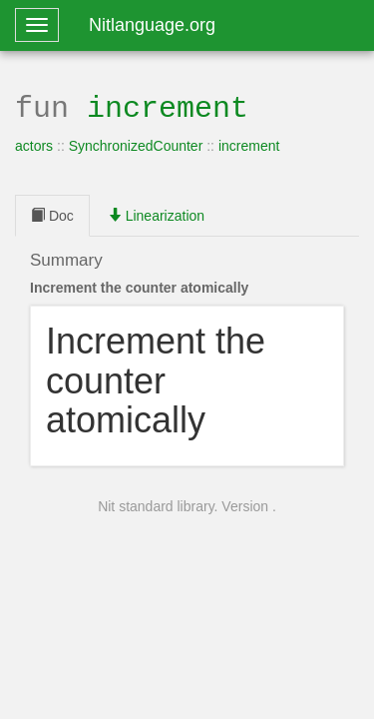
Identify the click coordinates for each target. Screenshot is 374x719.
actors (34, 144)
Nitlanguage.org (152, 25)
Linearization (156, 214)
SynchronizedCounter (136, 144)
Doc (52, 214)
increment (167, 106)
